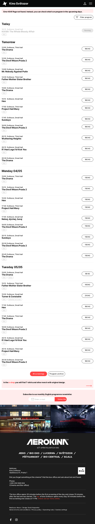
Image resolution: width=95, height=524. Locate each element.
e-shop (12, 382)
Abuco (19, 507)
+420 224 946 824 (17, 483)
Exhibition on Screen (15, 299)
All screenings (38, 374)
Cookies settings (61, 510)
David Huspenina (34, 507)
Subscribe (62, 399)
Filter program (83, 17)
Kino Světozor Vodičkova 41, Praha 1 (18, 471)
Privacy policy (37, 510)
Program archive (57, 374)
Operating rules (48, 510)
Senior (10, 277)
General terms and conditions (20, 510)
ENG (4, 52)
